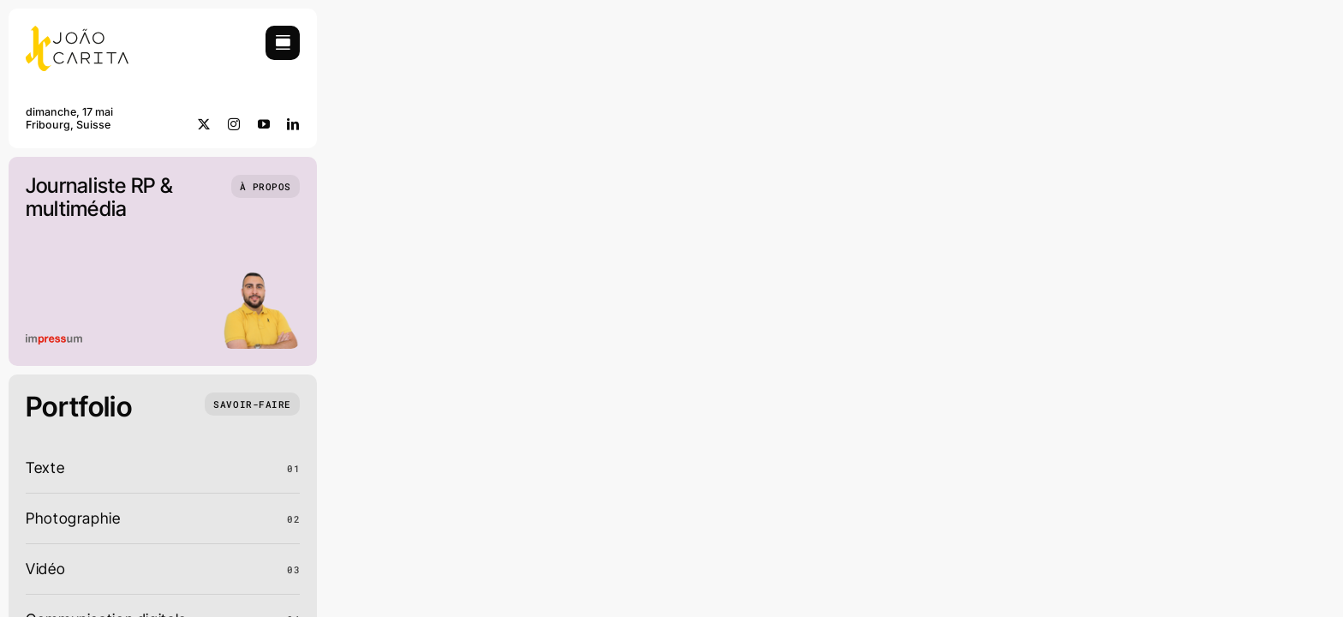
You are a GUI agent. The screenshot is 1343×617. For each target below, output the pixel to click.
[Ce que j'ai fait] (252, 404)
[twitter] (204, 124)
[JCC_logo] (77, 33)
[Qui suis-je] (265, 186)
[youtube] (264, 124)
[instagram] (234, 124)
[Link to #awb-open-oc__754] (283, 43)
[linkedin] (293, 124)
